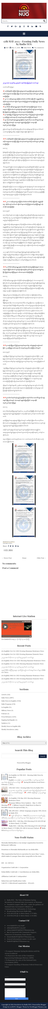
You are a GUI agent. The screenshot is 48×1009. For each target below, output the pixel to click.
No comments (39, 48)
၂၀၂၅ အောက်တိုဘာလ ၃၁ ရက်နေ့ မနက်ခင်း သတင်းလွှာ (17, 667)
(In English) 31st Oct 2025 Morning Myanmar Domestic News (22, 664)
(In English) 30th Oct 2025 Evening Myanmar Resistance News (22, 675)
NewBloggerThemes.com (38, 1007)
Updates (4, 723)
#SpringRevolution (7, 543)
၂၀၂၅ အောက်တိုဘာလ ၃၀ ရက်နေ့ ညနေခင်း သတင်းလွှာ (17, 682)
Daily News (27, 48)
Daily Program (6, 704)
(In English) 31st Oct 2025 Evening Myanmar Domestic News (22, 654)
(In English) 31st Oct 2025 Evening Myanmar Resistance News (22, 651)
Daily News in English (8, 701)
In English (4, 707)
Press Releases (6, 717)
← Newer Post (7, 558)
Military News (6, 710)
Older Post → (41, 558)
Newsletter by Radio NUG (22, 1005)
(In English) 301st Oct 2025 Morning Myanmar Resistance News (23, 661)
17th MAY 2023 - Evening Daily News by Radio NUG (24, 43)
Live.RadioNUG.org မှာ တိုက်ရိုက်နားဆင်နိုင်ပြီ (15, 639)
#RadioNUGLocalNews (9, 541)
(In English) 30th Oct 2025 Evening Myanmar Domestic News (22, 679)
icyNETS (13, 1007)
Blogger (28, 763)
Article (3, 695)
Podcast (4, 714)
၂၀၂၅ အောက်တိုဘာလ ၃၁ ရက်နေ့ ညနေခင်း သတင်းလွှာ (17, 657)
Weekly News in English (9, 726)
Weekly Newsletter (7, 729)
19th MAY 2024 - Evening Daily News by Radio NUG (26, 788)
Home (24, 558)
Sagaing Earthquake (8, 720)
